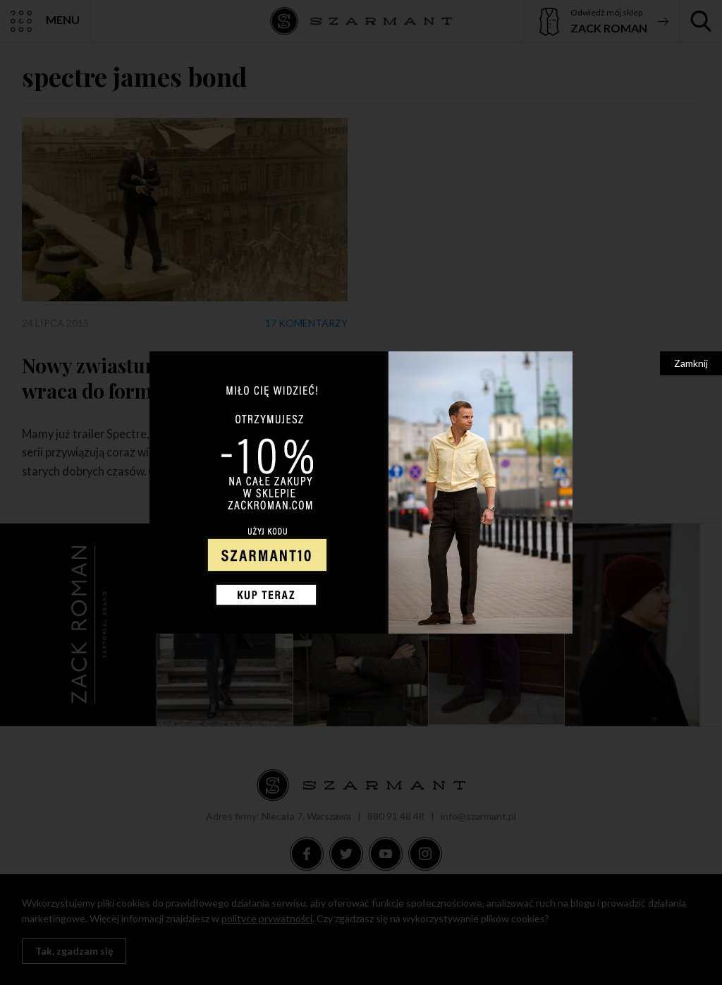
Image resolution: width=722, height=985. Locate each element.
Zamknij (691, 363)
